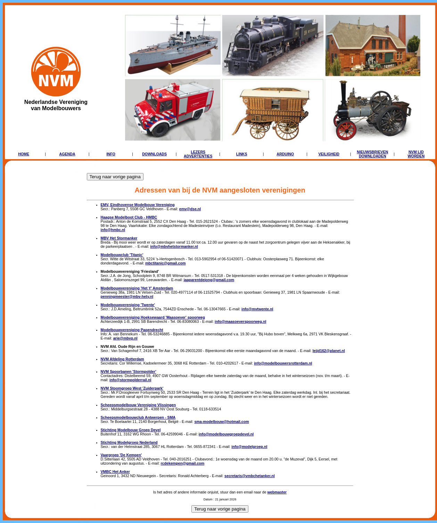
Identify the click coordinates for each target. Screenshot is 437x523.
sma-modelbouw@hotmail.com (221, 421)
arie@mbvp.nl (125, 338)
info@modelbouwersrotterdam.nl (283, 363)
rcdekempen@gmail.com (182, 463)
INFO (110, 154)
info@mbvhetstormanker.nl (174, 246)
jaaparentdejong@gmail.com (209, 280)
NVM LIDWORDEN (416, 154)
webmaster (277, 492)
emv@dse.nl (190, 209)
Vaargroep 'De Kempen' (121, 455)
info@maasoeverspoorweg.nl (240, 321)
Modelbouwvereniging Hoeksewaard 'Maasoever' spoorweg (153, 317)
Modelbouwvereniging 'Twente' (128, 305)
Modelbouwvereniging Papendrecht (132, 330)
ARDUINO (285, 154)
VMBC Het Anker (115, 471)
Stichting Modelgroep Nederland (129, 442)
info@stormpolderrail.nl (130, 380)
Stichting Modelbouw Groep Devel (131, 430)
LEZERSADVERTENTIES (198, 154)
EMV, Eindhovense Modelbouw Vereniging (138, 205)
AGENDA (67, 154)
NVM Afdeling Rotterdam (122, 359)
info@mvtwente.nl (257, 309)
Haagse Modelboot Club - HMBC (129, 217)
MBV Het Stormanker (119, 238)
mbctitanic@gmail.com (165, 263)
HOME (23, 154)
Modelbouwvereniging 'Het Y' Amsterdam (137, 288)
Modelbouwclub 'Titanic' (122, 255)
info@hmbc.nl (113, 230)
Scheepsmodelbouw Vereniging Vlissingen (138, 405)
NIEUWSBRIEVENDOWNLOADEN (372, 154)
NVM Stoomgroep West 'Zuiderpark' (132, 388)
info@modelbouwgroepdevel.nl (226, 434)
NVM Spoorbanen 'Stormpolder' (128, 371)
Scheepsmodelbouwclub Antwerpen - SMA (138, 417)
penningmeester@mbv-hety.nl (127, 296)
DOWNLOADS (154, 154)
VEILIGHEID (329, 154)
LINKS (241, 154)
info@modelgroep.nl (249, 446)
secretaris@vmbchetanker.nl (249, 476)
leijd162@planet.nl (329, 351)
